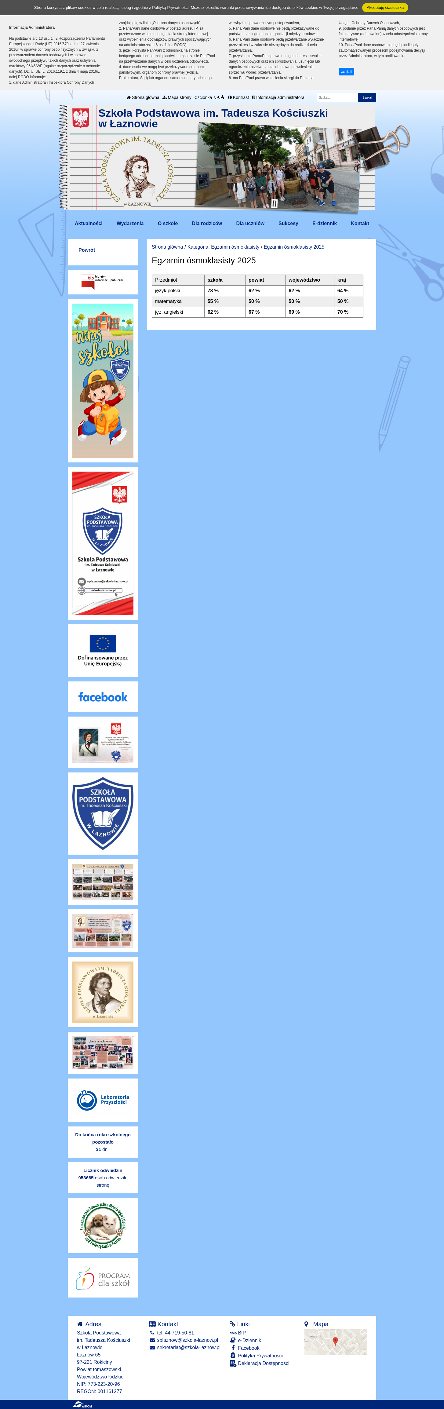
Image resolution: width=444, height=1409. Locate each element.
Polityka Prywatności (256, 1355)
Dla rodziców (207, 223)
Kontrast (238, 97)
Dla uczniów (250, 223)
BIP (238, 1332)
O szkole (168, 223)
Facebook (245, 1348)
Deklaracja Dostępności (259, 1363)
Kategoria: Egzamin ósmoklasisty (223, 247)
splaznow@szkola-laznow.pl (183, 1340)
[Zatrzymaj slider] (275, 203)
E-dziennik (324, 223)
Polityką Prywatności (170, 7)
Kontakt (360, 223)
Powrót (86, 250)
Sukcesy (288, 223)
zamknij (346, 71)
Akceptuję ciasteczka (385, 7)
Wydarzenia (130, 223)
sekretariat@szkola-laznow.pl (184, 1347)
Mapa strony (176, 97)
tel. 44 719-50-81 (171, 1332)
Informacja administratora (278, 97)
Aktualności (89, 223)
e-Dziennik (245, 1340)
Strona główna (143, 97)
